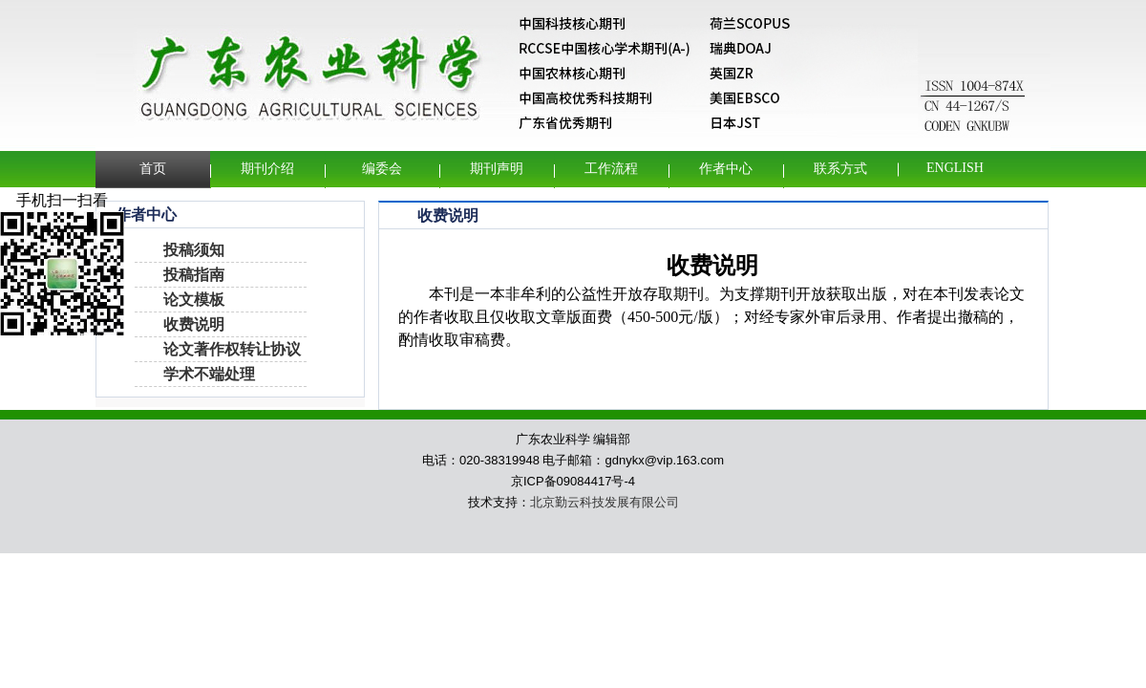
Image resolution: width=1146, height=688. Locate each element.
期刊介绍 (267, 168)
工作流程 (611, 168)
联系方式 (840, 168)
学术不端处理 (209, 374)
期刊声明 (496, 168)
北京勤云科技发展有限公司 (604, 502)
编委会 (382, 168)
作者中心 (726, 168)
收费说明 (193, 324)
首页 (152, 168)
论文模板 (193, 299)
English (955, 168)
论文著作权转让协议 (232, 349)
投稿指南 (193, 275)
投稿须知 (193, 250)
